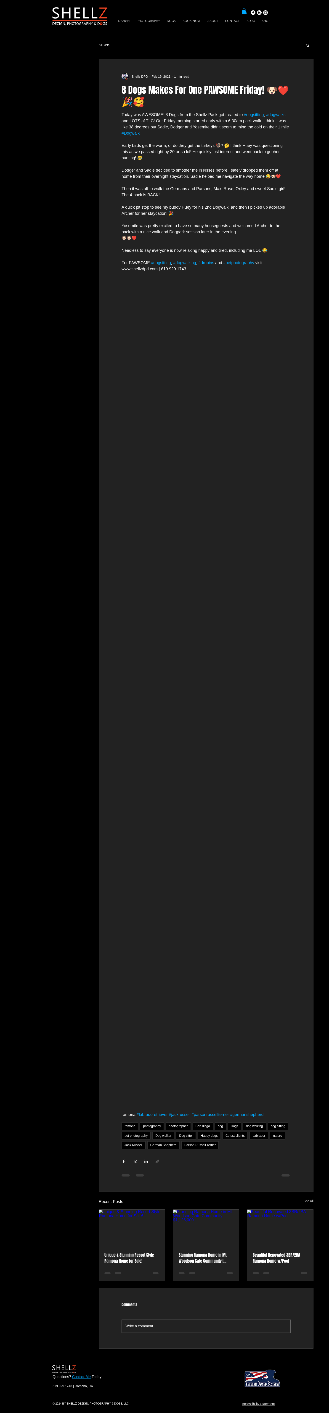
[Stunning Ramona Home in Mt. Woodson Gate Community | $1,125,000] (206, 1228)
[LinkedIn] (259, 12)
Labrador (258, 1135)
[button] (244, 11)
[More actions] (288, 76)
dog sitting (278, 1126)
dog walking (254, 1126)
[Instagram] (265, 12)
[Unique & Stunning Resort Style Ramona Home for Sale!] (132, 1228)
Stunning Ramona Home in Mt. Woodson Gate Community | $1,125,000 (203, 1258)
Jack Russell (134, 1145)
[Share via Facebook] (124, 1161)
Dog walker (163, 1135)
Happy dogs (209, 1135)
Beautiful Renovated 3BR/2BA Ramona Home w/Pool (276, 1258)
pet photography (136, 1135)
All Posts (104, 45)
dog (220, 1126)
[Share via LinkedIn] (146, 1161)
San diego (203, 1126)
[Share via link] (157, 1161)
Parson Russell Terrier (200, 1145)
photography (152, 1126)
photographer (178, 1126)
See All (308, 1201)
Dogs (234, 1126)
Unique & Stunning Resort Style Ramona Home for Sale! (129, 1258)
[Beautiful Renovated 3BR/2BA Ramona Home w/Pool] (280, 1228)
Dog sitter (186, 1135)
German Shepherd (163, 1145)
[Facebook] (253, 12)
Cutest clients (235, 1135)
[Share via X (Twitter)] (135, 1161)
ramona (130, 1126)
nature (277, 1135)
